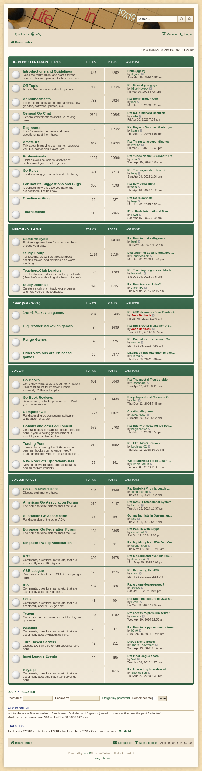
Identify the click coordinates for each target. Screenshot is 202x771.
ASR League (33, 571)
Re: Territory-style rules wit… (148, 170)
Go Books (31, 380)
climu (134, 573)
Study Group (33, 253)
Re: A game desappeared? (145, 584)
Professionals (34, 156)
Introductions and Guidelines (47, 71)
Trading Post (33, 444)
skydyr (135, 342)
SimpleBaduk (140, 464)
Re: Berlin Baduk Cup (142, 98)
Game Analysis (35, 239)
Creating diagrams (140, 411)
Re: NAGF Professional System (149, 502)
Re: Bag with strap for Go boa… (149, 425)
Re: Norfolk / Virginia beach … (148, 488)
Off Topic (30, 86)
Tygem (28, 613)
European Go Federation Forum (49, 529)
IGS (26, 585)
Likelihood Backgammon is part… (151, 352)
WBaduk (30, 628)
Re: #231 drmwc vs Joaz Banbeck (151, 312)
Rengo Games (35, 340)
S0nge (135, 587)
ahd (133, 518)
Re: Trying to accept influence (148, 141)
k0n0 (134, 630)
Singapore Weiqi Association (47, 543)
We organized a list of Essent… (149, 460)
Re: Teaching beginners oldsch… (150, 270)
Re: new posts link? (141, 183)
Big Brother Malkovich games (48, 326)
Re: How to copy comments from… (152, 627)
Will (133, 659)
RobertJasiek (140, 255)
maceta (136, 616)
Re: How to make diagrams (146, 238)
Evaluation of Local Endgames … (150, 252)
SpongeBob (139, 672)
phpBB (87, 753)
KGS (27, 556)
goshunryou (139, 545)
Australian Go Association (45, 516)
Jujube (135, 74)
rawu (134, 214)
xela (134, 159)
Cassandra (138, 382)
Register (28, 691)
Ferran (135, 505)
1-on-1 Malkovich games (43, 313)
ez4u (134, 116)
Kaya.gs (30, 670)
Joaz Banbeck (141, 315)
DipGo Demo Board (141, 641)
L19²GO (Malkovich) (26, 303)
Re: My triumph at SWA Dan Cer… (151, 542)
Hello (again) (136, 71)
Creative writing (36, 198)
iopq (134, 173)
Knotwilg (137, 273)
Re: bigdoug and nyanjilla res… (149, 555)
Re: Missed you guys (142, 85)
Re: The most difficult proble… (148, 379)
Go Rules (31, 170)
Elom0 (135, 355)
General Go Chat (37, 113)
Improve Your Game (26, 229)
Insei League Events (40, 656)
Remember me (144, 698)
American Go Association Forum (50, 502)
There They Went (142, 644)
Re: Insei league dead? (143, 656)
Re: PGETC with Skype (143, 529)
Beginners (31, 128)
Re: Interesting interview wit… (148, 669)
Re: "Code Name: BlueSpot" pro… (151, 155)
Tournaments (34, 212)
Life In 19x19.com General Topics (36, 62)
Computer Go (34, 412)
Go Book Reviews (38, 397)
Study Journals (35, 285)
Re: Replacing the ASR (143, 570)
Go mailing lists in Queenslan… (149, 515)
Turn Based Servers (39, 642)
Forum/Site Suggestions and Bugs (52, 184)
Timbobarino (139, 491)
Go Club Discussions (41, 489)
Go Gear (18, 370)
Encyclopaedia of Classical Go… (150, 397)
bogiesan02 (139, 429)
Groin (135, 602)
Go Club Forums (24, 479)
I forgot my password (116, 698)
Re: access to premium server (148, 613)
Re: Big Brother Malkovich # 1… (149, 325)
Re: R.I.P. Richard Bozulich (146, 113)
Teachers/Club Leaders (42, 271)
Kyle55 (136, 144)
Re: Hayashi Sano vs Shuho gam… (151, 127)
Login (12, 691)
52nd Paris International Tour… (149, 211)
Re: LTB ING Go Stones (143, 443)
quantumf (137, 532)
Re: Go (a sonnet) (139, 197)
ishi (133, 102)
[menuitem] (36, 34)
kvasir (135, 130)
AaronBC (137, 287)
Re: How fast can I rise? (144, 284)
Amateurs (31, 142)
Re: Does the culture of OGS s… (150, 598)
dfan (134, 400)
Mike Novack (139, 88)
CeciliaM (125, 731)
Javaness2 (138, 414)
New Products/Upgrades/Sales (48, 461)
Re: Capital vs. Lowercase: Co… (150, 339)
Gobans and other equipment (47, 426)
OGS (27, 599)
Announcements (37, 99)
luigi (134, 201)
